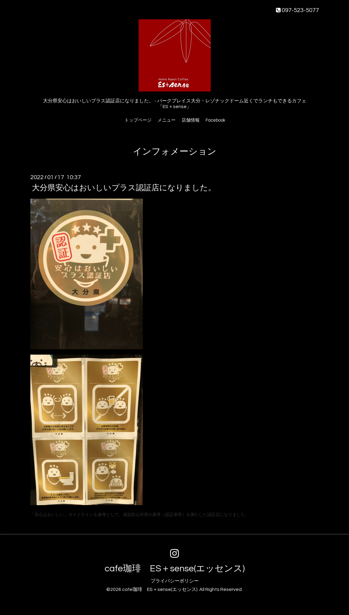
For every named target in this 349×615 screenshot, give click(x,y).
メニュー (167, 120)
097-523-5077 (297, 10)
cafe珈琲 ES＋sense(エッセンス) (175, 568)
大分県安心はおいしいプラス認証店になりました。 (124, 188)
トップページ (138, 120)
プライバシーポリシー (175, 581)
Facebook (215, 120)
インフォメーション (174, 151)
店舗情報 (191, 120)
